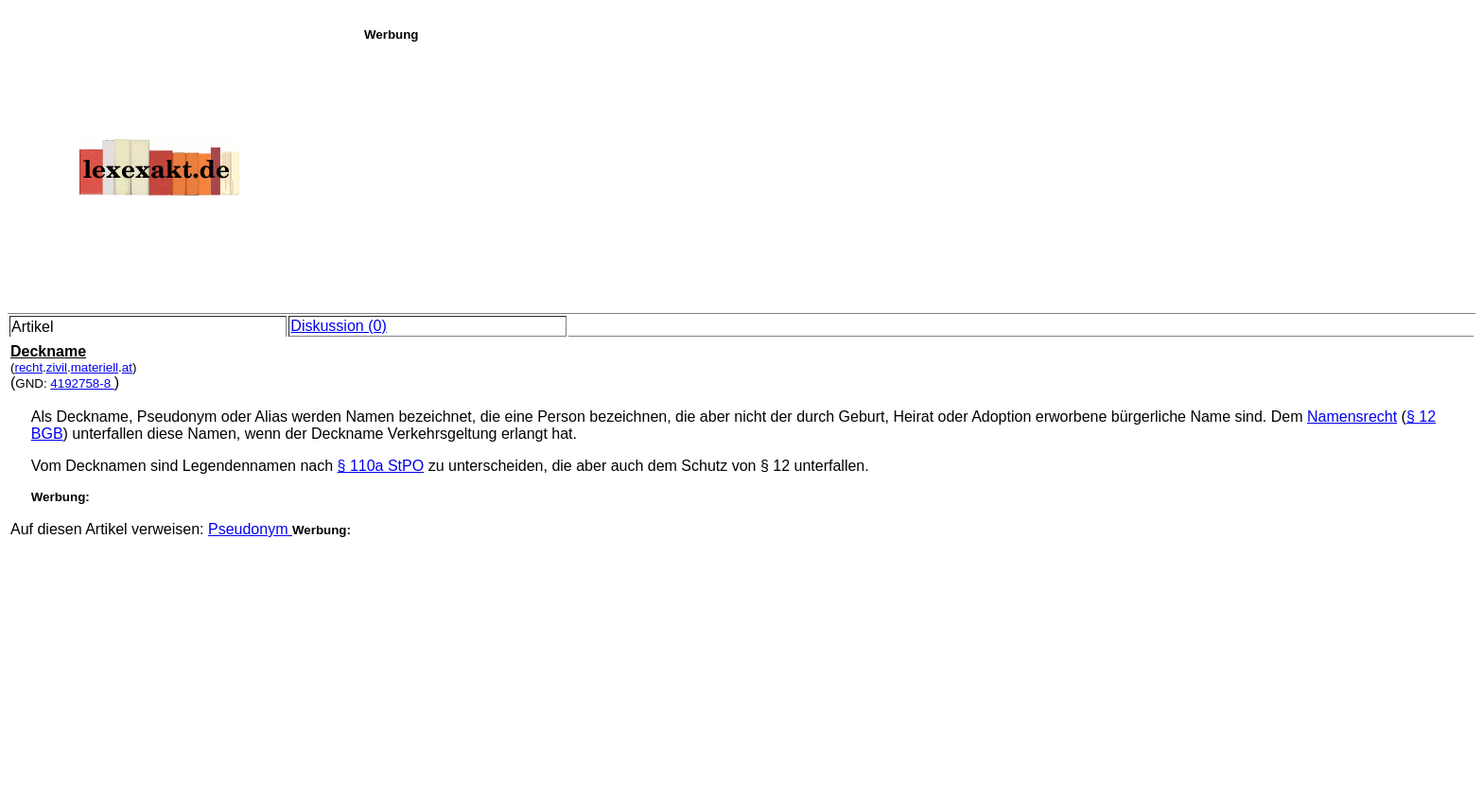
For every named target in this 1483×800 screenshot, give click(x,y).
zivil (56, 367)
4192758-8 (81, 383)
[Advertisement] (918, 174)
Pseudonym (250, 529)
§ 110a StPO (381, 466)
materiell (94, 367)
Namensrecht (1352, 417)
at (127, 367)
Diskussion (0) (338, 326)
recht (28, 367)
